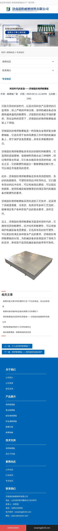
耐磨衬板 (9, 427)
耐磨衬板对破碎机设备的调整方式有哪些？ (20, 311)
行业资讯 (9, 475)
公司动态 (9, 470)
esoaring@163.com (42, 528)
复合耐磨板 (10, 410)
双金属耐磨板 (11, 421)
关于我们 (11, 369)
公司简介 (9, 378)
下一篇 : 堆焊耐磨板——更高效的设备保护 (23, 352)
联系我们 (11, 488)
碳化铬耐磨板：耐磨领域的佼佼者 (17, 332)
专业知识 (20, 52)
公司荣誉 (9, 383)
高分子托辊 (10, 454)
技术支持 (11, 440)
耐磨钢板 (9, 432)
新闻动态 (10, 52)
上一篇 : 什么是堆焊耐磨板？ (17, 346)
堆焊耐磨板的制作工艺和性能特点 (17, 327)
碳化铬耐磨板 (11, 416)
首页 (3, 52)
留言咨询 (9, 389)
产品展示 (11, 396)
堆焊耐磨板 (10, 404)
